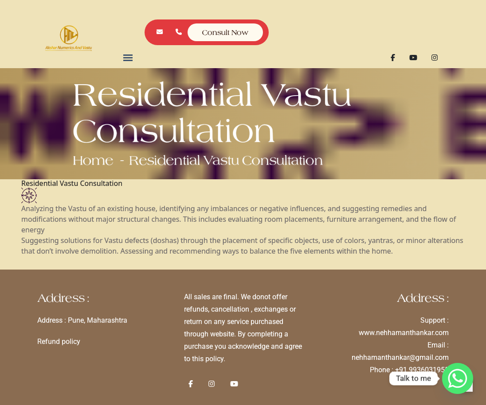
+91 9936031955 (414, 369)
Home (116, 154)
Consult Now (225, 32)
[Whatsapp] (457, 378)
